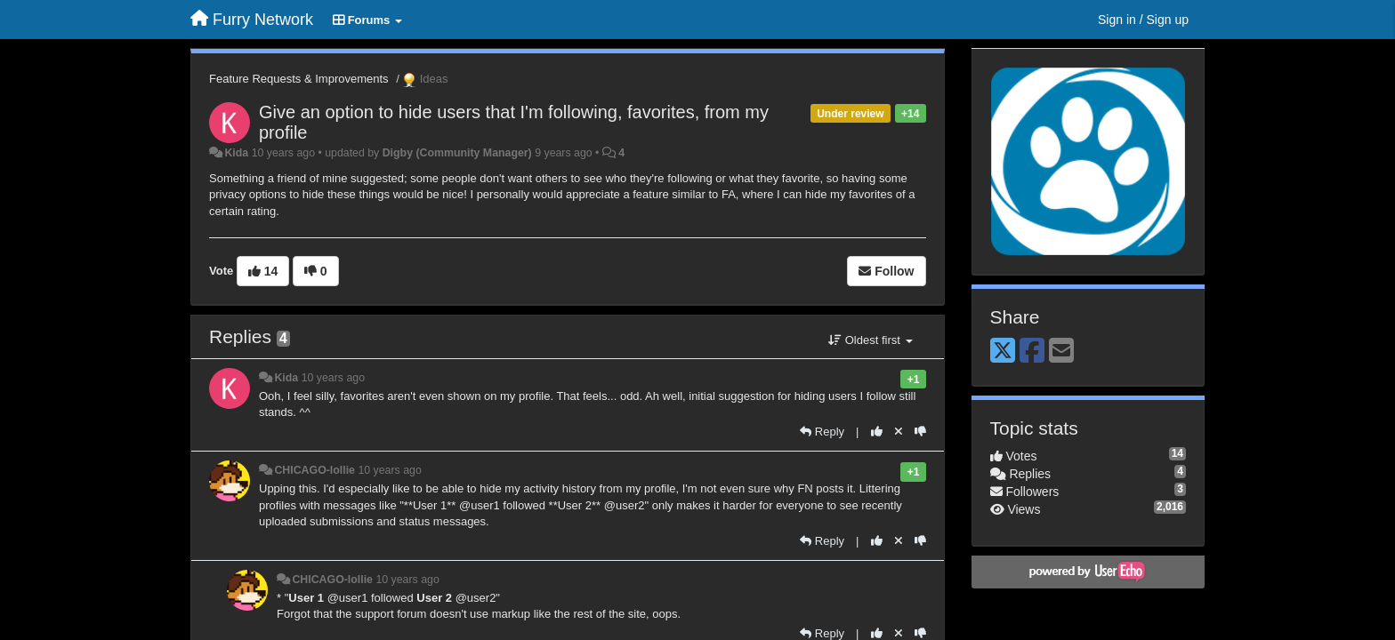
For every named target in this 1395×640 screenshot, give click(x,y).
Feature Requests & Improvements (299, 78)
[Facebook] (1032, 351)
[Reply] (822, 431)
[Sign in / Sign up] (1143, 19)
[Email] (1061, 351)
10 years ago (333, 378)
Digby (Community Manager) (457, 153)
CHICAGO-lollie (314, 470)
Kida (236, 153)
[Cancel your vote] (898, 431)
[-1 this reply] (920, 431)
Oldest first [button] (870, 340)
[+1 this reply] (877, 431)
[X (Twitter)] (1002, 351)
